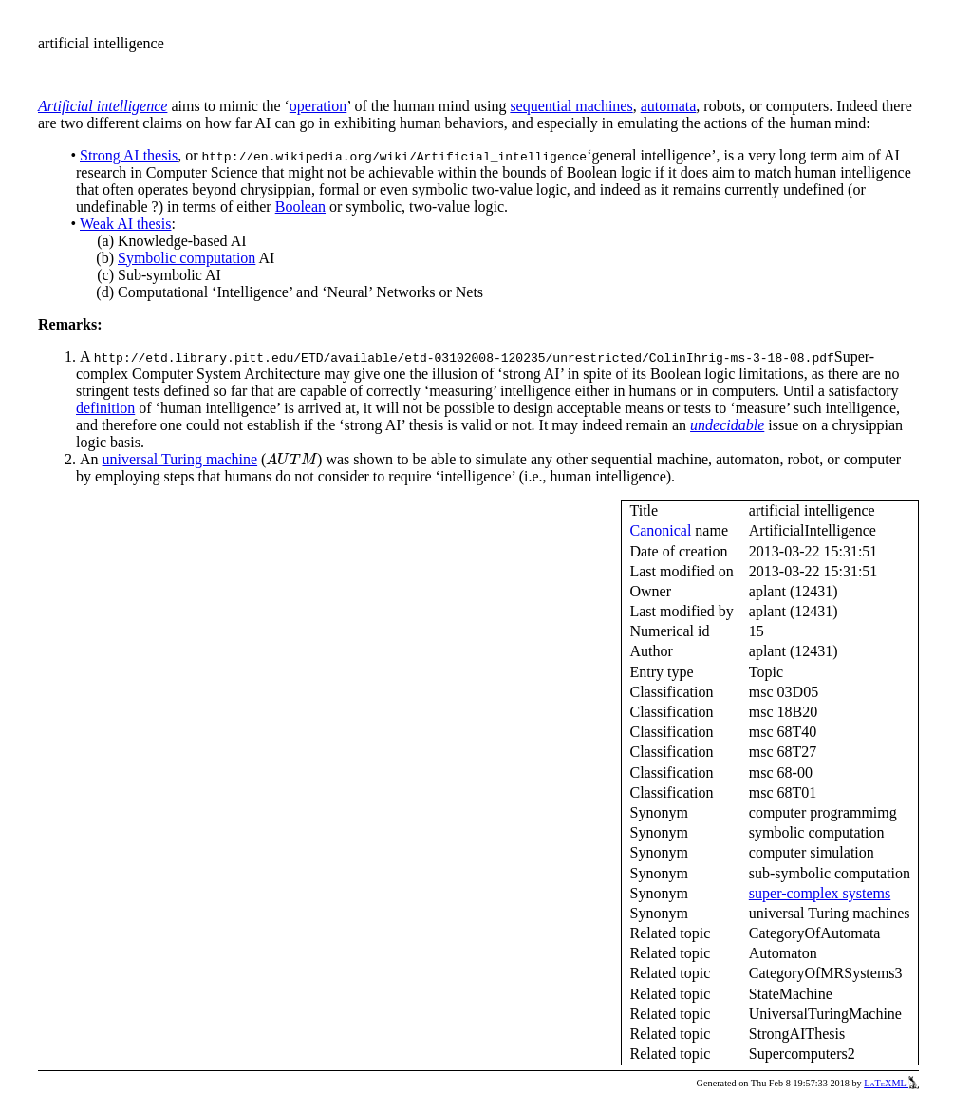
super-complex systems (819, 893)
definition (105, 408)
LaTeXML (891, 1083)
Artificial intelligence (102, 106)
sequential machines (571, 106)
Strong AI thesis (129, 155)
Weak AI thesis (125, 224)
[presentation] (291, 459)
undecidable (727, 425)
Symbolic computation (186, 258)
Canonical (660, 530)
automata (669, 106)
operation (318, 106)
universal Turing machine (180, 459)
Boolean (300, 206)
